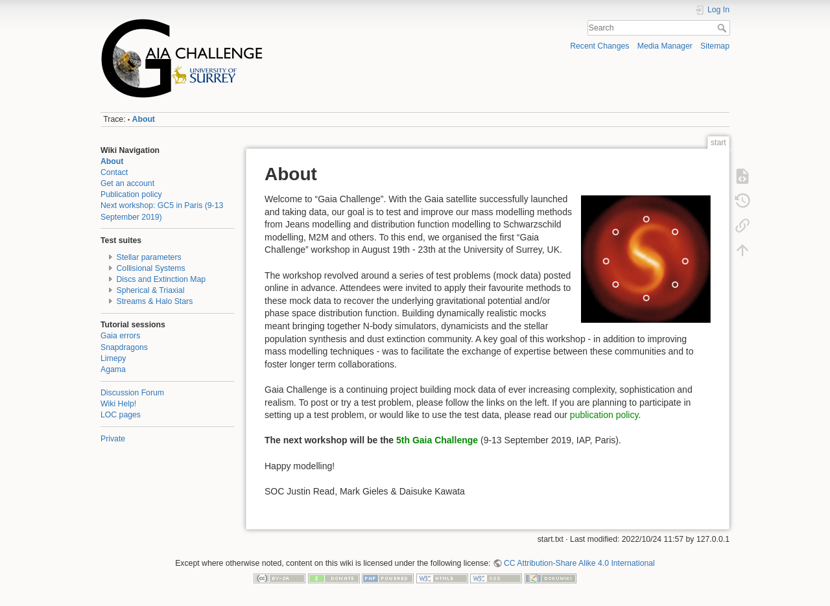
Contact (114, 172)
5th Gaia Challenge (437, 440)
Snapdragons (124, 347)
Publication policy (131, 194)
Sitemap (714, 46)
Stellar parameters (149, 257)
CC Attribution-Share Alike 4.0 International (579, 563)
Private (113, 438)
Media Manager (665, 46)
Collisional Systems (151, 268)
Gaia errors (120, 335)
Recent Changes (599, 46)
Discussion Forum (132, 392)
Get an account (127, 183)
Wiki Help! (118, 403)
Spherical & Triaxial (151, 290)
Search (723, 27)
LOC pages (121, 414)
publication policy (604, 415)
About (143, 119)
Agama (113, 369)
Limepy (113, 358)
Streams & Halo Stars (155, 301)
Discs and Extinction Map (161, 279)
